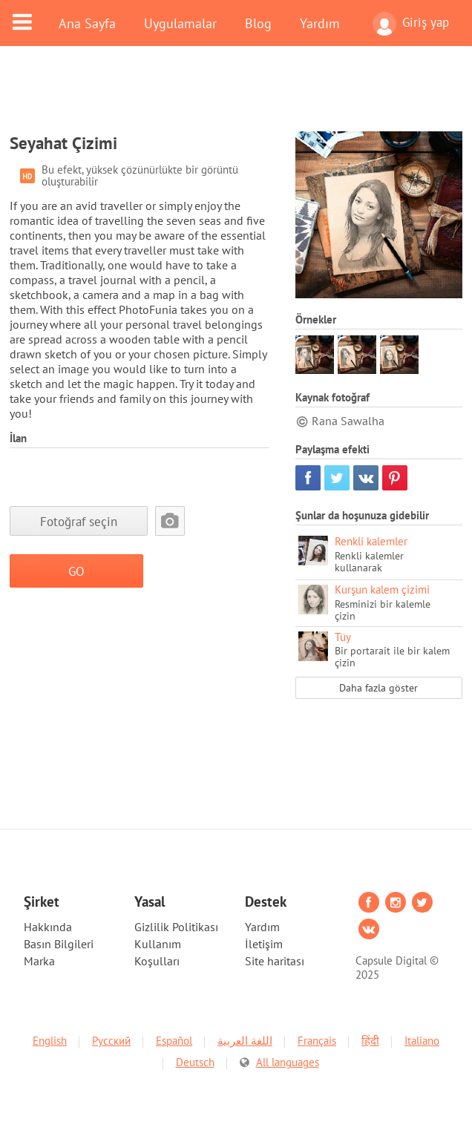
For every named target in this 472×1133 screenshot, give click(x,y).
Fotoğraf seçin (78, 521)
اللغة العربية (244, 1041)
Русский (111, 1041)
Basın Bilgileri (59, 943)
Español (174, 1041)
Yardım (320, 23)
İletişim (264, 943)
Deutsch (195, 1062)
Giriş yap (411, 24)
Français (317, 1041)
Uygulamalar (180, 23)
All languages (287, 1062)
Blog (258, 23)
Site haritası (274, 960)
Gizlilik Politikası (176, 926)
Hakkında (48, 926)
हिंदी (370, 1041)
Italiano (421, 1041)
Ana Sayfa (87, 23)
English (50, 1041)
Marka (39, 960)
